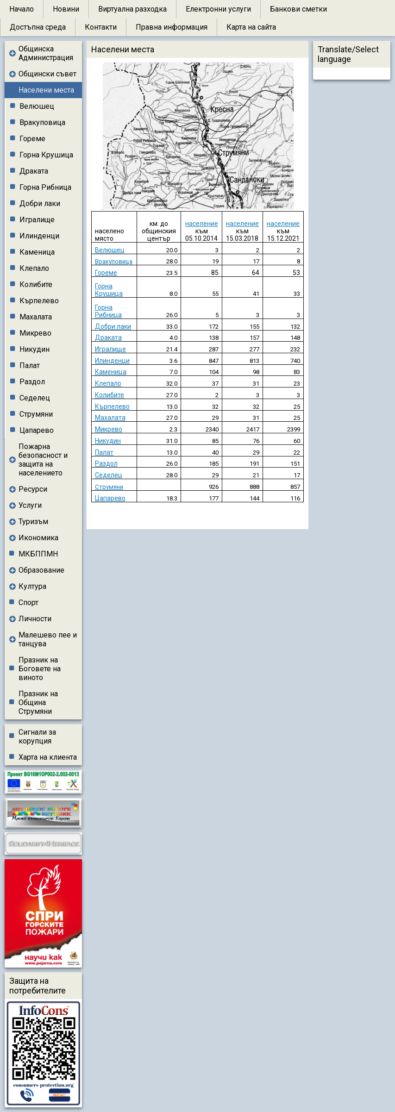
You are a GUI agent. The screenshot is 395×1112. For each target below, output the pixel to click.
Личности (35, 618)
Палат (29, 365)
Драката (33, 171)
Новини (66, 9)
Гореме (32, 138)
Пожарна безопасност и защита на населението (43, 459)
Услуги (30, 505)
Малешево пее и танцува (48, 639)
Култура (32, 586)
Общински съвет (47, 73)
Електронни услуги (218, 9)
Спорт (28, 602)
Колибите (35, 284)
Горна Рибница (45, 187)
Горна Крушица (46, 154)
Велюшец (36, 106)
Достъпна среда (38, 27)
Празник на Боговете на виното (40, 669)
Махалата (35, 316)
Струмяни (36, 414)
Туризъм (33, 521)
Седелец (34, 398)
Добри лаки (39, 203)
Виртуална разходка (132, 9)
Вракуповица (42, 122)
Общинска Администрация (46, 53)
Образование (41, 570)
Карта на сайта (251, 27)
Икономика (38, 537)
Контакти (101, 27)
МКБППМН (38, 554)
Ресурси (33, 489)
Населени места (46, 90)
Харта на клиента (48, 757)
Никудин (34, 349)
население (201, 223)
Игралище (37, 219)
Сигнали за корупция (37, 736)
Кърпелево (39, 300)
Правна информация (171, 27)
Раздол (32, 381)
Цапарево (36, 430)
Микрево (35, 333)
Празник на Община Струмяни (38, 702)
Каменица (37, 252)
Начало (21, 9)
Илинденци (39, 235)
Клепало (34, 268)
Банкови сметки (298, 9)
